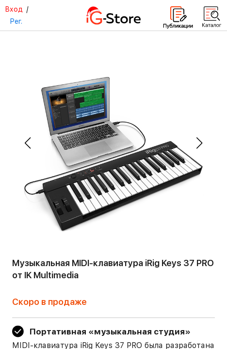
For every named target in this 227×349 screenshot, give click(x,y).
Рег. (16, 21)
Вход (14, 9)
